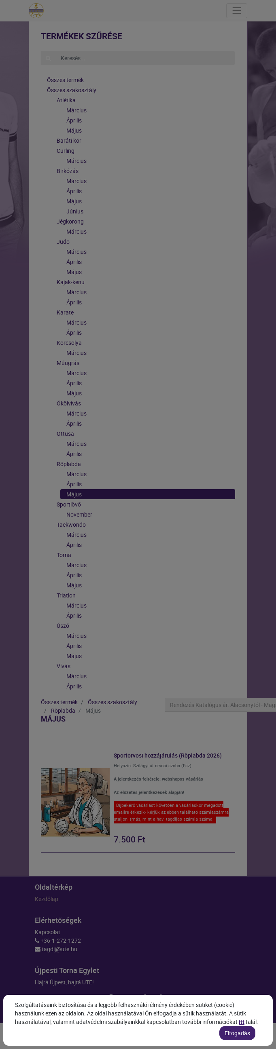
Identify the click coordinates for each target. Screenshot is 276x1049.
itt (241, 1039)
